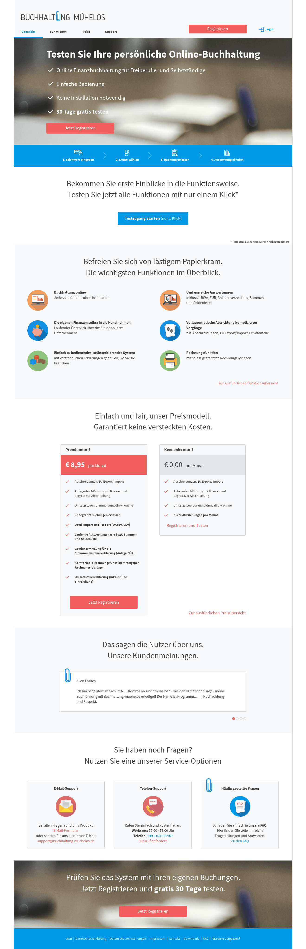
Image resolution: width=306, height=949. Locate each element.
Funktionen (58, 31)
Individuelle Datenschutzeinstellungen (157, 124)
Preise (85, 31)
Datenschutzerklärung (177, 87)
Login (266, 29)
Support (111, 31)
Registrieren (217, 29)
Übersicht (28, 31)
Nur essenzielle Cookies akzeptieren (157, 114)
